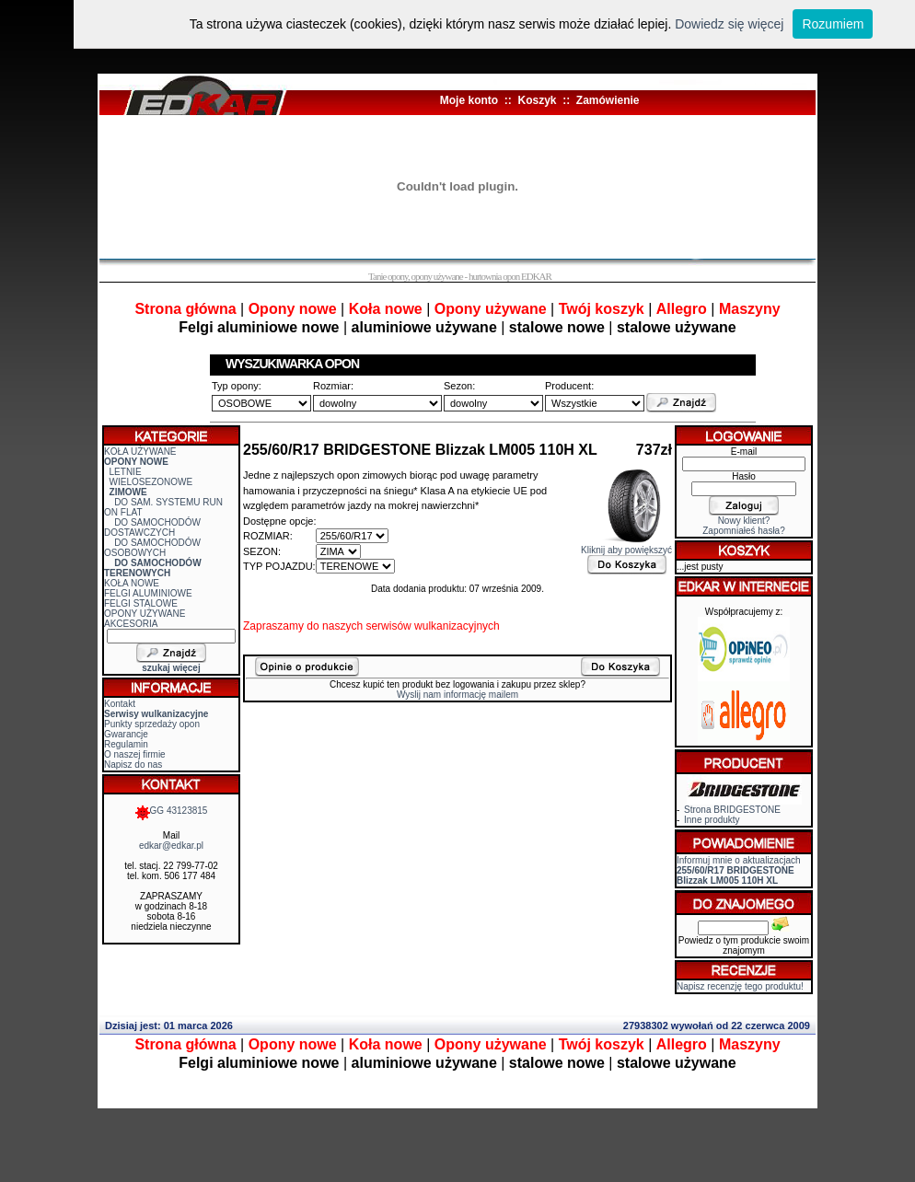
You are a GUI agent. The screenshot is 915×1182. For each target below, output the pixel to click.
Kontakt (119, 704)
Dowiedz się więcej (729, 24)
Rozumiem (832, 24)
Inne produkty (712, 820)
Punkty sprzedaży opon (152, 724)
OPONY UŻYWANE (144, 613)
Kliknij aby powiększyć (626, 546)
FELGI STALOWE (141, 603)
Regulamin (126, 744)
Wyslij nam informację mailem (457, 695)
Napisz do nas (133, 764)
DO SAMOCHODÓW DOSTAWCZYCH (152, 527)
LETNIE (126, 472)
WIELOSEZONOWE (151, 482)
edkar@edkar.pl (171, 845)
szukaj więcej (171, 668)
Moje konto (469, 100)
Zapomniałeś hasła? (743, 531)
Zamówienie (608, 100)
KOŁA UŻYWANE (140, 451)
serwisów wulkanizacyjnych (432, 626)
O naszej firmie (135, 754)
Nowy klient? (744, 521)
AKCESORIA (130, 624)
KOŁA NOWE (131, 583)
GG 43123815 (171, 810)
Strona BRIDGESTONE (732, 810)
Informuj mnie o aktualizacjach (739, 870)
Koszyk (536, 100)
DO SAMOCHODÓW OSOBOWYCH (152, 548)
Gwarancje (126, 734)
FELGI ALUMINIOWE (148, 593)
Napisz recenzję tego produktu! (740, 986)
